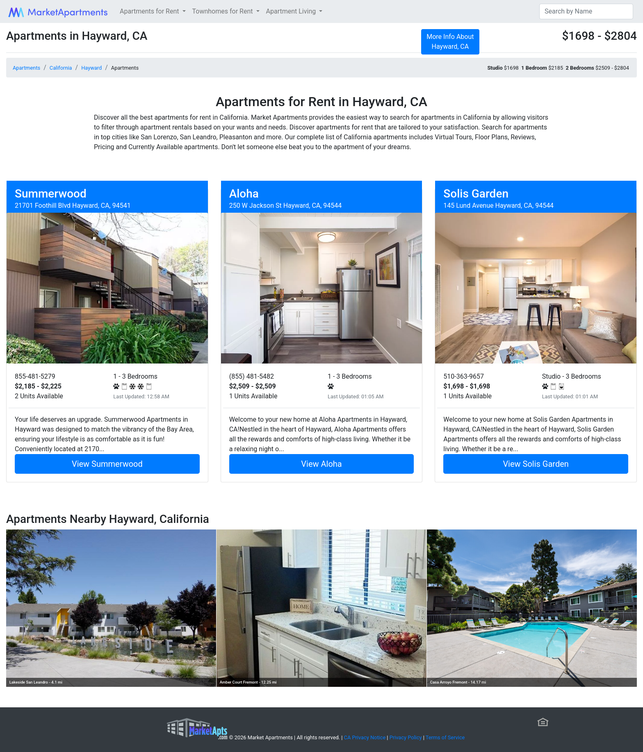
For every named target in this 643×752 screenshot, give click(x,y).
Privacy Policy (406, 737)
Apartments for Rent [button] (150, 11)
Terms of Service (445, 737)
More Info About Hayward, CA (450, 41)
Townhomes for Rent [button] (223, 11)
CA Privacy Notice (365, 737)
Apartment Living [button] (292, 11)
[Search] (586, 11)
